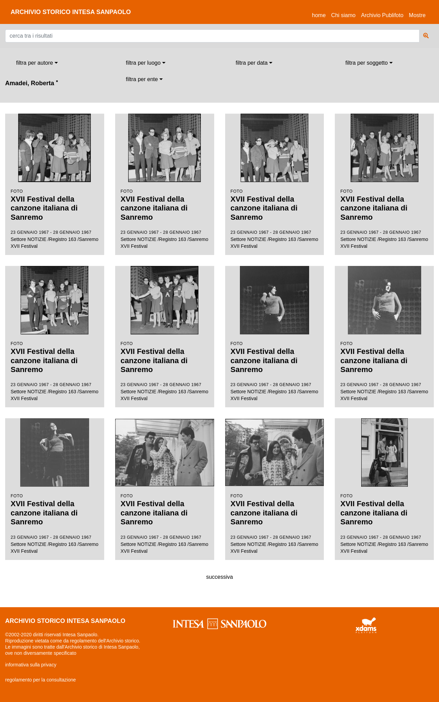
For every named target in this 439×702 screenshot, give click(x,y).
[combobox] (37, 63)
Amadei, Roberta (31, 83)
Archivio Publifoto (382, 15)
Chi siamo (343, 15)
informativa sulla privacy (30, 664)
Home (320, 14)
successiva (219, 577)
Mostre (417, 15)
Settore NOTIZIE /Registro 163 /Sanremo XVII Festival (55, 181)
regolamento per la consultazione (40, 679)
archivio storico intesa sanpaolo (71, 12)
